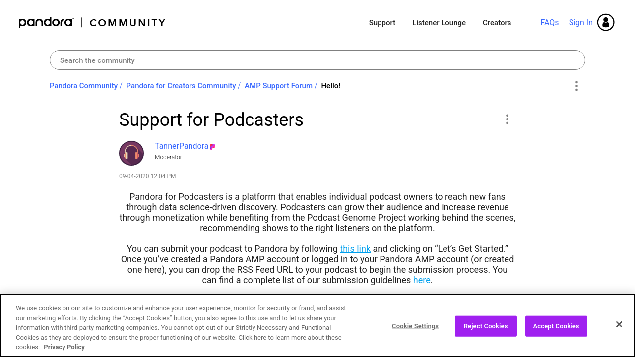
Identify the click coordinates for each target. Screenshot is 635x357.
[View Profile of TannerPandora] (181, 146)
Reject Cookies (486, 331)
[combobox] (317, 60)
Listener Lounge (439, 22)
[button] (507, 119)
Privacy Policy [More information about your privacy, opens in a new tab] (64, 352)
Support (382, 22)
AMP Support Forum (279, 85)
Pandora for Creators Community (181, 85)
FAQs (549, 22)
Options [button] (576, 86)
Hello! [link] (330, 85)
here (422, 280)
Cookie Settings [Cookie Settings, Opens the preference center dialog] (415, 331)
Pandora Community (92, 22)
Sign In (581, 22)
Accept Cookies (556, 331)
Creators (497, 22)
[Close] (619, 330)
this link (355, 248)
